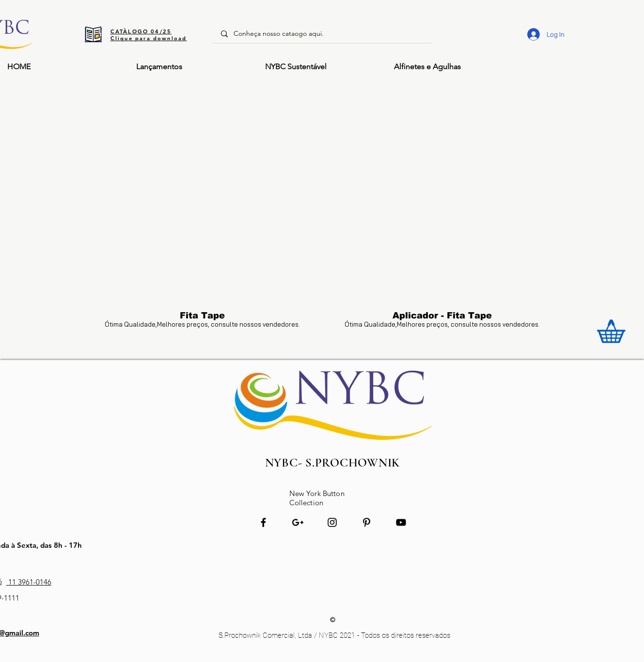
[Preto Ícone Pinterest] (367, 522)
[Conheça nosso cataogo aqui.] (322, 34)
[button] (451, 66)
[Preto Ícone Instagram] (332, 522)
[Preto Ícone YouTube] (401, 522)
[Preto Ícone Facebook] (263, 522)
